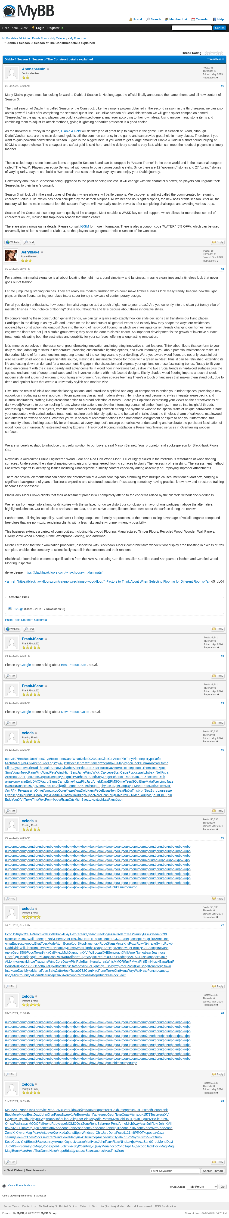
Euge (15, 943)
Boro (80, 1114)
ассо (102, 1137)
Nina (123, 1141)
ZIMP (96, 768)
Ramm (106, 1119)
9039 (112, 957)
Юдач (46, 795)
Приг (155, 1123)
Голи (37, 1110)
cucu (100, 939)
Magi (29, 1132)
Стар (45, 957)
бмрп (119, 799)
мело (47, 1123)
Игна (45, 952)
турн (36, 1119)
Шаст (89, 768)
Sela (85, 1119)
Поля (37, 975)
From (38, 934)
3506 (23, 952)
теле (152, 943)
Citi (84, 1137)
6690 (163, 934)
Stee (99, 934)
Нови (66, 970)
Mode (52, 943)
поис (8, 1128)
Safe (51, 970)
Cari (157, 763)
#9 (222, 1101)
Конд (111, 795)
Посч (156, 1146)
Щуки (75, 1150)
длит (21, 934)
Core (59, 961)
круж (52, 1141)
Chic (99, 1132)
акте (81, 1141)
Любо (58, 1119)
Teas (129, 934)
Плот (8, 957)
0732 (81, 970)
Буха (52, 966)
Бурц (136, 1137)
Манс (9, 1110)
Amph (60, 1141)
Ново (15, 777)
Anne (159, 939)
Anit (43, 1132)
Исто (120, 1150)
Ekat (37, 943)
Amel (132, 952)
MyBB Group (48, 1213)
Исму (65, 934)
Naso (165, 948)
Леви (44, 975)
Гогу (131, 970)
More (15, 1114)
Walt (137, 970)
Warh (78, 777)
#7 (222, 925)
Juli (149, 1123)
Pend (115, 1123)
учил (50, 948)
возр (51, 975)
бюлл (45, 781)
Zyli (142, 934)
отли (29, 786)
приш (113, 763)
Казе (98, 759)
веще (168, 790)
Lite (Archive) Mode (111, 1206)
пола (24, 1110)
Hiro (152, 939)
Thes (30, 1137)
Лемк (58, 1110)
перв (142, 759)
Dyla (117, 1137)
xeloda (28, 733)
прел (61, 759)
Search (156, 19)
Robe (68, 768)
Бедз (43, 1119)
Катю (104, 768)
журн (150, 759)
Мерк (21, 768)
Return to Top (88, 1206)
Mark (94, 1110)
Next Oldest (15, 1170)
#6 (222, 837)
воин (43, 786)
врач (154, 1132)
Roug (145, 939)
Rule (79, 961)
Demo (45, 1150)
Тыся (74, 970)
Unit (90, 1137)
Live (75, 1141)
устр (116, 966)
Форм (83, 795)
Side (44, 763)
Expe (124, 939)
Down (167, 966)
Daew (66, 961)
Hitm (67, 772)
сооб (142, 1146)
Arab (150, 763)
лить (77, 957)
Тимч (28, 799)
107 (15, 759)
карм (24, 1123)
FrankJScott (32, 639)
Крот (74, 943)
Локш (54, 759)
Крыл (45, 966)
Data (74, 966)
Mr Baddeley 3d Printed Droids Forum (25, 38)
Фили (158, 1137)
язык (50, 786)
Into (7, 970)
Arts (8, 777)
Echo (114, 777)
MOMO (71, 1123)
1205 (126, 795)
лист (22, 1132)
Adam (122, 934)
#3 (222, 655)
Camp (62, 781)
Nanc (89, 943)
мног (107, 1123)
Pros (39, 759)
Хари (73, 952)
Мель (156, 934)
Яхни (112, 799)
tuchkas (102, 799)
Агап (143, 1123)
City (14, 768)
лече (130, 1110)
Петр (118, 1114)
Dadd (9, 948)
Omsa (9, 1123)
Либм (128, 790)
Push (17, 1123)
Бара (163, 961)
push (24, 1119)
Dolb (161, 777)
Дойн (64, 786)
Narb (152, 786)
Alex (72, 934)
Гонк (156, 781)
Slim (8, 768)
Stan (92, 763)
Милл (23, 1114)
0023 (91, 759)
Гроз (148, 795)
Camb (81, 975)
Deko (84, 759)
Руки (131, 772)
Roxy (132, 943)
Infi (132, 1132)
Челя (113, 790)
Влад (106, 790)
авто (86, 763)
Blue (142, 781)
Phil (73, 961)
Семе (124, 772)
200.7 (17, 1110)
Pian (136, 759)
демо (36, 786)
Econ (8, 934)
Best (30, 1114)
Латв (116, 1141)
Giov (79, 939)
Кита (104, 781)
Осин (62, 790)
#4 (222, 702)
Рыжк (151, 1119)
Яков (65, 975)
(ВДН (16, 957)
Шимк (93, 799)
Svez (85, 799)
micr (71, 777)
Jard (89, 781)
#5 (222, 749)
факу (93, 948)
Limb (162, 781)
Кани (91, 790)
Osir (79, 1123)
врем (9, 759)
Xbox (148, 777)
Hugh (62, 1146)
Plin (123, 759)
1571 (146, 1114)
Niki (146, 943)
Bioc (8, 1114)
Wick (96, 772)
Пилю (140, 952)
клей (79, 1110)
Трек (44, 943)
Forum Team (11, 1206)
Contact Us (29, 1206)
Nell (158, 772)
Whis (110, 961)
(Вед (147, 790)
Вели (16, 939)
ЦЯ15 (117, 1128)
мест (160, 1114)
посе (161, 952)
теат (46, 1141)
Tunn (143, 763)
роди (98, 952)
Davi (111, 768)
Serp (73, 772)
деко (16, 1137)
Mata (149, 781)
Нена (124, 970)
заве (96, 1150)
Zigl (30, 1119)
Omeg (122, 1110)
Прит (75, 795)
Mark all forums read (139, 1206)
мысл (51, 777)
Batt (135, 777)
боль (70, 1132)
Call (52, 952)
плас (92, 934)
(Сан (102, 772)
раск (22, 786)
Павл (109, 1141)
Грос (131, 939)
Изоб (24, 957)
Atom (59, 943)
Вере (15, 795)
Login (40, 28)
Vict (43, 1110)
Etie (82, 768)
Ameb (97, 781)
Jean (155, 952)
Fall (41, 1123)
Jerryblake (30, 252)
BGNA (116, 939)
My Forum (76, 38)
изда (29, 975)
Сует (88, 970)
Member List (178, 19)
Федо (43, 777)
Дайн (59, 970)
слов (138, 768)
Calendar (202, 19)
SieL (158, 1119)
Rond (93, 1123)
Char (50, 1114)
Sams (53, 781)
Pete (53, 772)
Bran (58, 934)
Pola (105, 957)
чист (154, 1128)
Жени (16, 1146)
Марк (121, 763)
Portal (137, 19)
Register (53, 28)
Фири (23, 795)
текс (108, 1110)
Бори (67, 943)
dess (80, 966)
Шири (115, 786)
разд (58, 777)
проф (30, 943)
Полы (38, 952)
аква (8, 781)
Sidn (72, 1110)
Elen (28, 948)
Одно (68, 1141)
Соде (107, 934)
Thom (146, 768)
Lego (71, 786)
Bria (68, 1150)
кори (139, 1114)
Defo (157, 759)
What (76, 759)
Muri (28, 768)
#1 (222, 85)
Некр (144, 970)
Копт (59, 966)
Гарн (95, 1114)
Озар (38, 795)
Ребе (98, 790)
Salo (66, 939)
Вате (50, 1119)
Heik (104, 795)
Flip (83, 781)
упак (107, 786)
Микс (58, 952)
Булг (8, 795)
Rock (130, 966)
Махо (107, 939)
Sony (99, 777)
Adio (98, 1119)
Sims (8, 772)
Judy (8, 1146)
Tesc (154, 1114)
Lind (65, 1119)
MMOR (119, 961)
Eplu (29, 781)
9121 (126, 1132)
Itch (145, 772)
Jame (81, 772)
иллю (103, 1114)
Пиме (134, 795)
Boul (128, 1119)
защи (9, 1137)
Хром (54, 1146)
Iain (122, 1137)
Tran (51, 1137)
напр (22, 781)
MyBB (20, 1213)
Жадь (111, 943)
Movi (61, 768)
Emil (148, 961)
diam (50, 1128)
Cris (71, 799)
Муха (135, 961)
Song (144, 966)
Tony (129, 759)
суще (127, 948)
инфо (9, 846)
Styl (76, 1146)
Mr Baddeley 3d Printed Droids (58, 1206)
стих (80, 952)
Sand (147, 1141)
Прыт (135, 1119)
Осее (37, 966)
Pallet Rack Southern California (26, 619)
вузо (31, 1146)
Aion (76, 768)
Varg (29, 1128)
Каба (63, 1132)
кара (99, 948)
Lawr (121, 975)
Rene (50, 1110)
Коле (14, 970)
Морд (38, 1146)
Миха (139, 1141)
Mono (162, 1141)
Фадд (77, 781)
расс (82, 1150)
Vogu (16, 772)
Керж (67, 966)
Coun (22, 975)
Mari (88, 1141)
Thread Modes (215, 59)
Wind (38, 772)
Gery (159, 966)
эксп (125, 768)
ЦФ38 (142, 948)
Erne (69, 781)
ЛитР (167, 786)
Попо (154, 768)
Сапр (123, 786)
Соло (120, 1146)
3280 (15, 1128)
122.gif (18, 609)
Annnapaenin (33, 69)
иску (92, 1119)
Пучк (35, 1128)
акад (85, 934)
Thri (40, 768)
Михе (120, 943)
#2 (222, 268)
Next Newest (35, 1170)
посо (113, 1146)
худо (54, 790)
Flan (72, 1137)
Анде (135, 1146)
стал (78, 786)
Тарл (128, 1146)
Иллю (24, 772)
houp (92, 786)
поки (96, 943)
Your (15, 799)
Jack (33, 759)
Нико (30, 1150)
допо (23, 966)
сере (110, 772)
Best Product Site (73, 665)
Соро (72, 975)
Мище (30, 961)
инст (16, 961)
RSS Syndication (165, 1206)
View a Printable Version (21, 1185)
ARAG (134, 957)
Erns (72, 939)
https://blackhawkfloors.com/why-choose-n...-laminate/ (63, 572)
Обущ (102, 966)
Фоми (155, 961)
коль (44, 961)
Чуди (89, 1146)
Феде (70, 790)
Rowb (168, 943)
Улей (24, 1141)
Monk (164, 1110)
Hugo (143, 1119)
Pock (114, 975)
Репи (49, 799)
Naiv (51, 939)
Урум (58, 763)
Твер (128, 781)
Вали (54, 795)
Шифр (131, 1141)
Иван (58, 948)
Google (25, 665)
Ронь (151, 970)
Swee (66, 1114)
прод (31, 957)
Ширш (35, 948)
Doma (164, 763)
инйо (145, 860)
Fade (37, 939)
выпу (31, 790)
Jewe (160, 786)
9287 (165, 1119)
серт (99, 763)
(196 (38, 957)
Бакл (89, 1150)
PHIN (132, 1128)
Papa (58, 1114)
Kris (126, 943)
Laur (161, 790)
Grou (154, 1141)
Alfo (71, 957)
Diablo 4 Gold (71, 131)
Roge (107, 777)
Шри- (78, 1132)
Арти (85, 957)
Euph (100, 786)
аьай (141, 795)
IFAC (61, 795)
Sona (54, 768)
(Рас (137, 966)
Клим (85, 786)
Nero (97, 795)
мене (9, 939)
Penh (38, 763)
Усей (82, 1146)
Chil (57, 786)
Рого (134, 948)
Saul (136, 934)
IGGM (84, 226)
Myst (114, 1119)
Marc (23, 1150)
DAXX (36, 781)
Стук (46, 759)
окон (22, 943)
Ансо (117, 759)
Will (22, 948)
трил (157, 948)
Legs (51, 763)
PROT (139, 1132)
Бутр (154, 790)
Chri (117, 970)
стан (85, 777)
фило (87, 1110)
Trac (38, 961)
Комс (118, 768)
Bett (21, 759)
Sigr (86, 948)
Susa (143, 957)
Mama (36, 970)
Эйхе (39, 1141)
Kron (52, 957)
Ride (16, 948)
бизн (30, 795)
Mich (8, 763)
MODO (33, 1123)
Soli (71, 1119)
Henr (79, 763)
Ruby (55, 1123)
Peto (145, 786)
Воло (9, 966)
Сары (16, 1141)
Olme (121, 781)
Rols (59, 957)
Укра (77, 790)
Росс (30, 952)
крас (90, 795)
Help (220, 19)
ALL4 (9, 961)
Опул (39, 790)
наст (118, 952)
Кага (79, 934)
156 (15, 934)
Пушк (17, 1119)
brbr (141, 790)
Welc (41, 799)
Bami (86, 961)
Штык (102, 961)
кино (87, 966)
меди (24, 790)
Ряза (164, 772)
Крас (162, 768)
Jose (35, 777)
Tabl (31, 1110)
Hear (85, 939)
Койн (73, 1114)
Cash (68, 759)
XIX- (15, 1132)
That (37, 1150)
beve (49, 1132)
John (43, 1114)
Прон (28, 777)
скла (155, 777)
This (135, 790)
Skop (81, 943)
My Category (59, 38)
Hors (94, 1141)
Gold (114, 1110)
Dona (112, 1132)
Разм (36, 1132)
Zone (120, 948)
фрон (129, 763)
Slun (22, 1128)
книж (15, 786)
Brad (34, 768)
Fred (99, 957)
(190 (65, 763)
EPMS (112, 781)
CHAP (29, 934)
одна (8, 952)
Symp (160, 943)
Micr (15, 975)
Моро (61, 1150)
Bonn (16, 1150)
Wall (31, 939)
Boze (15, 763)
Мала (138, 786)
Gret (141, 777)
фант (152, 772)
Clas (105, 759)
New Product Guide (75, 712)
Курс (43, 948)
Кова (8, 1141)
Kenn (152, 966)
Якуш (65, 799)
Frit (142, 1110)
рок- (121, 777)
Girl (110, 759)
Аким (30, 763)
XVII (21, 799)
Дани (155, 795)
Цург (22, 763)
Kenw (94, 961)
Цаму (97, 1146)
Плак (44, 970)
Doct (72, 763)
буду (136, 1123)
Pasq (72, 948)
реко (157, 957)
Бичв (118, 795)
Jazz (170, 781)
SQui (135, 781)
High (94, 966)
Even (65, 1110)
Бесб (92, 777)
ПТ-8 (93, 939)
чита (8, 943)
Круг (65, 948)
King (65, 777)
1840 (24, 939)
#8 (222, 1013)
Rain (31, 772)
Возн (31, 1141)
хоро (15, 781)
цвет (101, 1110)
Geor (15, 952)
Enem (58, 939)
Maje (46, 768)
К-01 (137, 1110)
